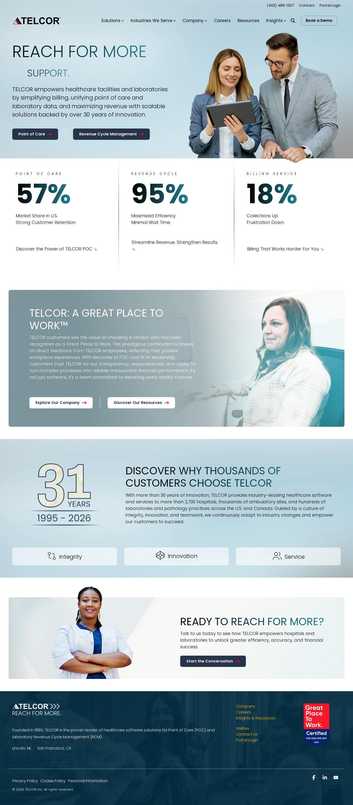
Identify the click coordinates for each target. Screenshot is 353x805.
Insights (276, 21)
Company (195, 21)
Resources (248, 21)
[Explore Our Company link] (61, 402)
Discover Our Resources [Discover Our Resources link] (141, 402)
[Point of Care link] (35, 134)
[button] (314, 777)
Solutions (112, 21)
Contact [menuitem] (307, 5)
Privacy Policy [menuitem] (25, 781)
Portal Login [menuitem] (330, 5)
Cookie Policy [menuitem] (53, 781)
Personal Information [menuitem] (88, 781)
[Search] (293, 20)
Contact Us (247, 734)
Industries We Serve (153, 21)
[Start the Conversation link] (213, 661)
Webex (242, 728)
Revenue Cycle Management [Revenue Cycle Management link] (111, 134)
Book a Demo (319, 20)
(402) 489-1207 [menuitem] (280, 5)
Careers (222, 21)
